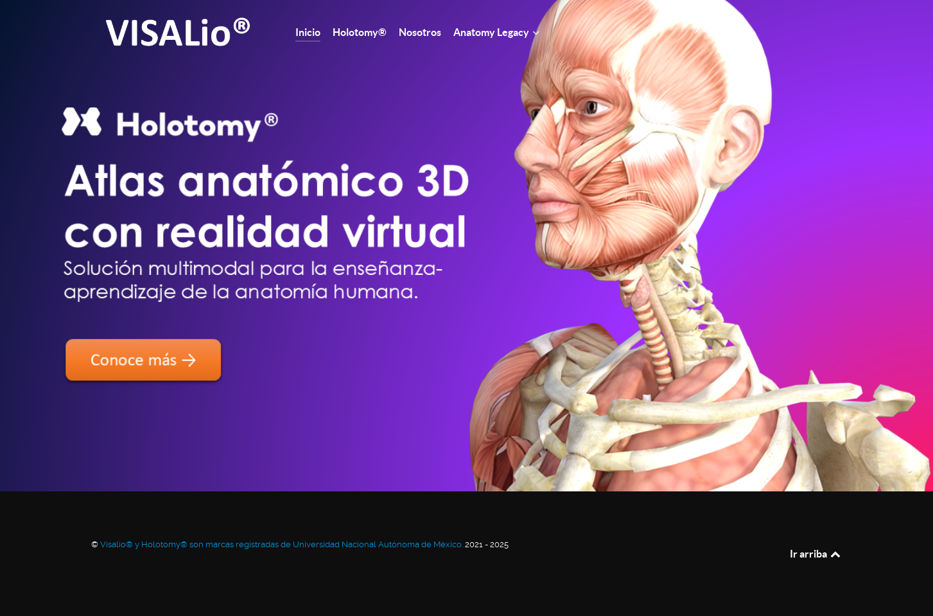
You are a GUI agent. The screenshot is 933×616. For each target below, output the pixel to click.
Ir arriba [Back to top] (816, 553)
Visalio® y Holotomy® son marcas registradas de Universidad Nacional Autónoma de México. (282, 544)
